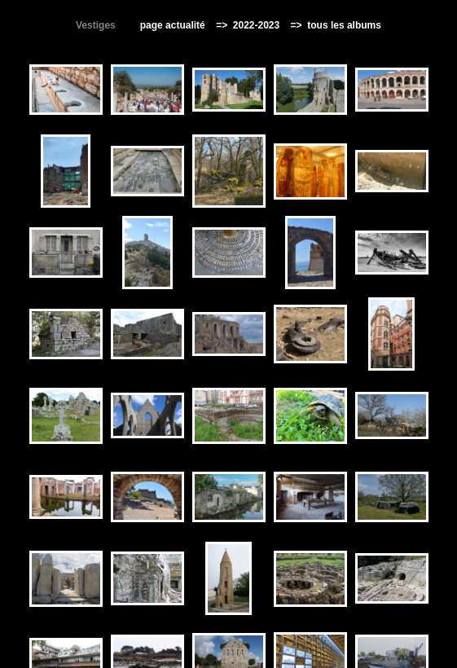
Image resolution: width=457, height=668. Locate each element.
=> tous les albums (332, 25)
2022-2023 (255, 25)
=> (223, 25)
